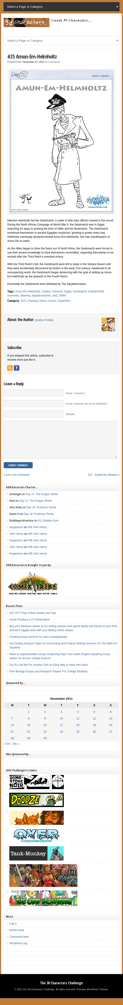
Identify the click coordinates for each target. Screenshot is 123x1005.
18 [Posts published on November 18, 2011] (77, 732)
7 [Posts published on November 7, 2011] (12, 725)
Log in (13, 930)
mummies (13, 295)
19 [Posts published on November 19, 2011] (94, 732)
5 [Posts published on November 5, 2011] (94, 718)
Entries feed (16, 937)
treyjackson (16, 534)
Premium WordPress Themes (92, 996)
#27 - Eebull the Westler (102, 481)
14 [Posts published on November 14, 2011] (12, 732)
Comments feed (19, 943)
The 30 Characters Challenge (61, 989)
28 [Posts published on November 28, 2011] (12, 745)
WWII (62, 295)
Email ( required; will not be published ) (87, 403)
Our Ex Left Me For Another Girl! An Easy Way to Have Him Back (48, 671)
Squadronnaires (41, 295)
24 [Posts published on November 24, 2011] (61, 738)
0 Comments (53, 62)
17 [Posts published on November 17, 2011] (61, 732)
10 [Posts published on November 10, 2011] (61, 725)
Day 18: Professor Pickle (41, 514)
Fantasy (33, 300)
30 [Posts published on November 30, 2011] (45, 745)
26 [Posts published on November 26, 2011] (94, 738)
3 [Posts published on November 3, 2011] (61, 718)
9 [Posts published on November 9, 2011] (45, 725)
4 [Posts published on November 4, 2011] (78, 718)
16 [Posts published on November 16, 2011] (45, 732)
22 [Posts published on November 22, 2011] (28, 738)
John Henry (16, 540)
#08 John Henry (37, 534)
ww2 (55, 295)
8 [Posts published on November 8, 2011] (29, 725)
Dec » (16, 750)
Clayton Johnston (52, 291)
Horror (43, 300)
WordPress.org (18, 950)
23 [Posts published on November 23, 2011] (45, 738)
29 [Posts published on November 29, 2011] (28, 745)
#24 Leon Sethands (18, 481)
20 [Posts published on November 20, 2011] (110, 732)
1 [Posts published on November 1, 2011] (29, 718)
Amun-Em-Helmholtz (27, 291)
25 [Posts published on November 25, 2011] (77, 738)
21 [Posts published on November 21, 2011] (12, 738)
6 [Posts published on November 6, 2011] (111, 718)
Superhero (64, 300)
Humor (52, 300)
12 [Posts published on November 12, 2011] (94, 725)
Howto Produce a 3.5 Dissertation (29, 626)
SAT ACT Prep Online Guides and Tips (32, 619)
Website (70, 414)
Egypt (67, 291)
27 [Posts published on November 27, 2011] (110, 738)
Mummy (25, 295)
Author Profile (44, 320)
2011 (24, 300)
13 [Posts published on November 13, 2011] (110, 725)
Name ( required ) (75, 393)
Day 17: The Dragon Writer (42, 501)
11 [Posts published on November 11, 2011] (77, 725)
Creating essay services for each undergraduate (38, 643)
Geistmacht (80, 291)
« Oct (7, 750)
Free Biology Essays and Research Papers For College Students (48, 678)
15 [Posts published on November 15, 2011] (28, 732)
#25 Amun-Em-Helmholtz (32, 56)
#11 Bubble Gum (48, 527)
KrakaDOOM (14, 62)
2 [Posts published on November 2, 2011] (45, 718)
